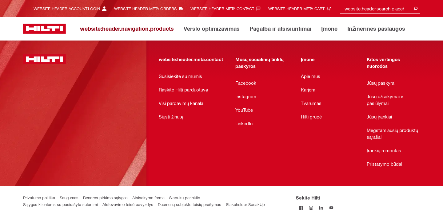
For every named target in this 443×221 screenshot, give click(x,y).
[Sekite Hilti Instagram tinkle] (311, 208)
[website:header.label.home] (44, 29)
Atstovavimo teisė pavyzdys (127, 204)
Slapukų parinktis (184, 197)
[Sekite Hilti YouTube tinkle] (331, 208)
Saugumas (69, 197)
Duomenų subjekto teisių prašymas (189, 204)
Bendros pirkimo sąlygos (105, 197)
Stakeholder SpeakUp (245, 204)
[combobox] (380, 8)
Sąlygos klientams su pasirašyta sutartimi (60, 204)
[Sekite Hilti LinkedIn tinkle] (321, 208)
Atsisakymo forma (148, 197)
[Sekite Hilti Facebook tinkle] (301, 208)
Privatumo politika (39, 197)
